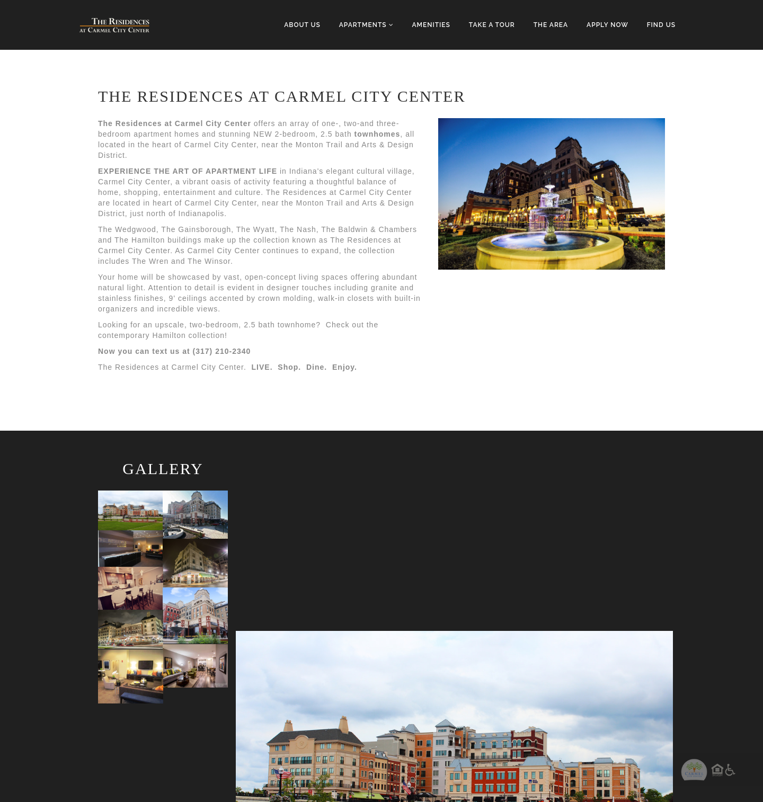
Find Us (661, 25)
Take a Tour (492, 25)
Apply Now (607, 25)
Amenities (431, 25)
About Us (302, 25)
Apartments (366, 25)
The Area (551, 25)
